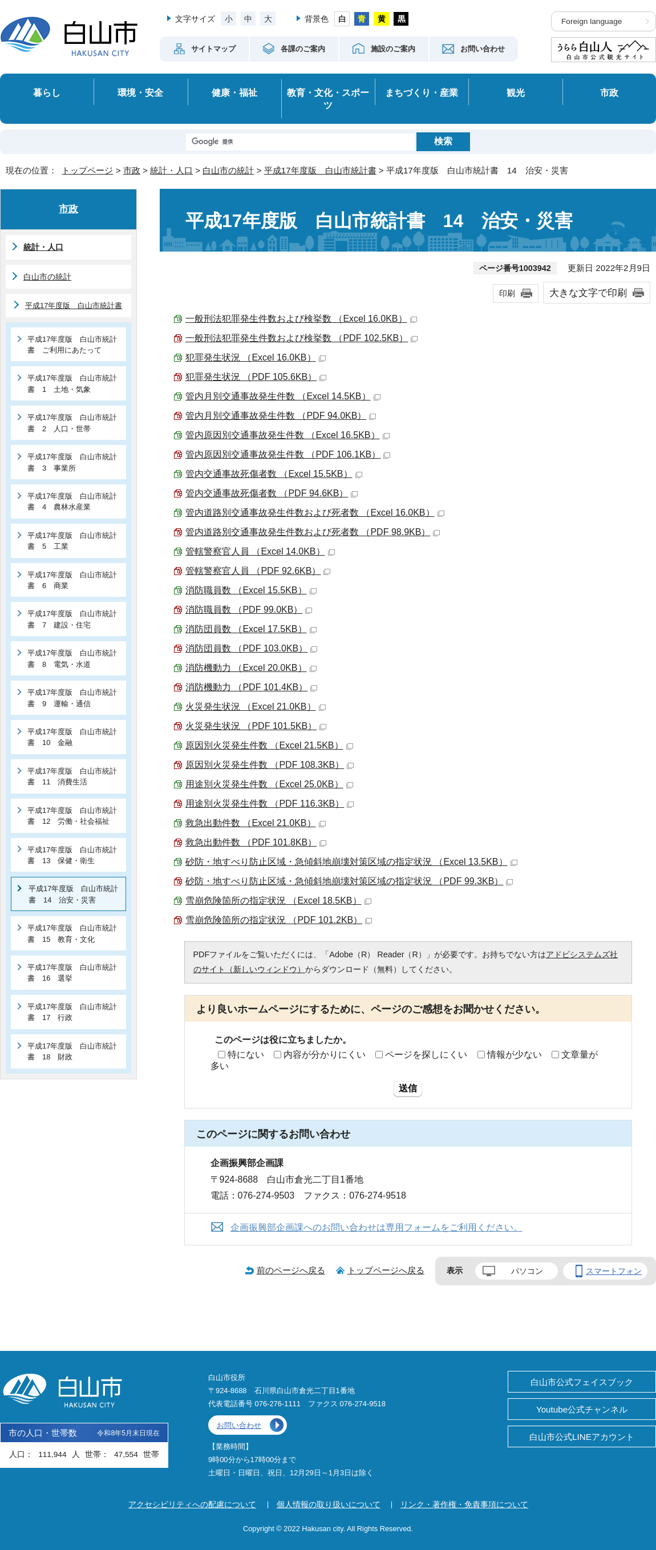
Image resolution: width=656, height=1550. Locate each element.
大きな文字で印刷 (588, 292)
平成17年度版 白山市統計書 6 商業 (72, 580)
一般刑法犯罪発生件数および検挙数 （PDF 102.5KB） (301, 338)
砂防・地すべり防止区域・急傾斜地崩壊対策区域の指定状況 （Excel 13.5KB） (351, 862)
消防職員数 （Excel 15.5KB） (251, 590)
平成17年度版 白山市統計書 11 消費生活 (72, 776)
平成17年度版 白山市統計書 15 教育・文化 (72, 933)
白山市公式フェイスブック (582, 1382)
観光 (516, 92)
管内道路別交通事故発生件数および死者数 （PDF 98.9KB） (312, 532)
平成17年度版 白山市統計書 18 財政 (72, 1051)
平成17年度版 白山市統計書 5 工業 (72, 541)
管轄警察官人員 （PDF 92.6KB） (257, 571)
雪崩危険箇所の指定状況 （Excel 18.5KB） (278, 900)
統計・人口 (171, 170)
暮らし (46, 92)
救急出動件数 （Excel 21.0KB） (255, 823)
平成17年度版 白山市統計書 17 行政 (72, 1012)
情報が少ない (514, 1054)
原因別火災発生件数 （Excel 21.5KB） (269, 745)
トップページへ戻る (385, 1270)
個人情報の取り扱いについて (328, 1504)
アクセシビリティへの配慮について (192, 1504)
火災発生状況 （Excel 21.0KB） (255, 706)
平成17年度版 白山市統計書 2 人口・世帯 (72, 422)
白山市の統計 (228, 170)
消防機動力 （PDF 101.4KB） (251, 687)
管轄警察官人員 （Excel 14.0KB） (260, 551)
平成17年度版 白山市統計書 (320, 170)
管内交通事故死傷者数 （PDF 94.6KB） (271, 493)
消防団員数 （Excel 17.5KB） (251, 629)
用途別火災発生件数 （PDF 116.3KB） (269, 803)
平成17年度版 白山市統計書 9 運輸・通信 (72, 697)
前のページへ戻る (291, 1270)
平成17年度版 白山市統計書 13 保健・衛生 (72, 855)
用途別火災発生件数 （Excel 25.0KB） (269, 784)
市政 (609, 92)
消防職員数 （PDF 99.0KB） (248, 609)
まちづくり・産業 (421, 92)
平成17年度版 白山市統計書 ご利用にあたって (72, 344)
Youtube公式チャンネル (581, 1409)
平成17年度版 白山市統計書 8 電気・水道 (72, 658)
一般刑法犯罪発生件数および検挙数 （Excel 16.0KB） (301, 318)
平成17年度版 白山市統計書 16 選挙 (72, 972)
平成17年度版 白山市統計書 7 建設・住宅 (72, 619)
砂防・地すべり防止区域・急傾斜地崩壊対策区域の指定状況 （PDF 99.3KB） (349, 881)
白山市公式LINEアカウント (581, 1437)
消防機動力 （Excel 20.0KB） (251, 668)
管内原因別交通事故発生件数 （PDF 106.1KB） (287, 454)
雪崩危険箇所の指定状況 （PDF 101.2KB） (278, 920)
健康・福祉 (234, 92)
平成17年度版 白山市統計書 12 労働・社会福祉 (72, 815)
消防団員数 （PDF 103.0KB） (251, 648)
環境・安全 (140, 92)
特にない (246, 1054)
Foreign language (591, 21)
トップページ (87, 170)
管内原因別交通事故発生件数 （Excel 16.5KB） (287, 435)
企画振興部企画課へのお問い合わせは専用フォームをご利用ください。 (376, 1227)
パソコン (527, 1271)
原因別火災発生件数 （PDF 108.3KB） (269, 765)
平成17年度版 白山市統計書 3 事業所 (72, 462)
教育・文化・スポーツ (328, 99)
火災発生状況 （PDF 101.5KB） (255, 726)
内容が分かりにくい (325, 1054)
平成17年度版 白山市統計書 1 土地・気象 (72, 383)
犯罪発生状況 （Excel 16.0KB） (255, 357)
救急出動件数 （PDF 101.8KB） (255, 842)
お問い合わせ (239, 1425)
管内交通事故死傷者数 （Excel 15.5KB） (273, 474)
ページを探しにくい (426, 1054)
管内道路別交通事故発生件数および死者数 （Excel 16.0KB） (314, 512)
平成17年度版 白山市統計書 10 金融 (72, 737)
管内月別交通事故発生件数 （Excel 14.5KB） (282, 396)
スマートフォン (614, 1271)
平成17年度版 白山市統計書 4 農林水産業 (72, 501)
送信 (408, 1088)
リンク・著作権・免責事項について (464, 1504)
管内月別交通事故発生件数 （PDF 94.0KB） (280, 415)
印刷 (507, 293)
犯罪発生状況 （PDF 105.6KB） (255, 377)
